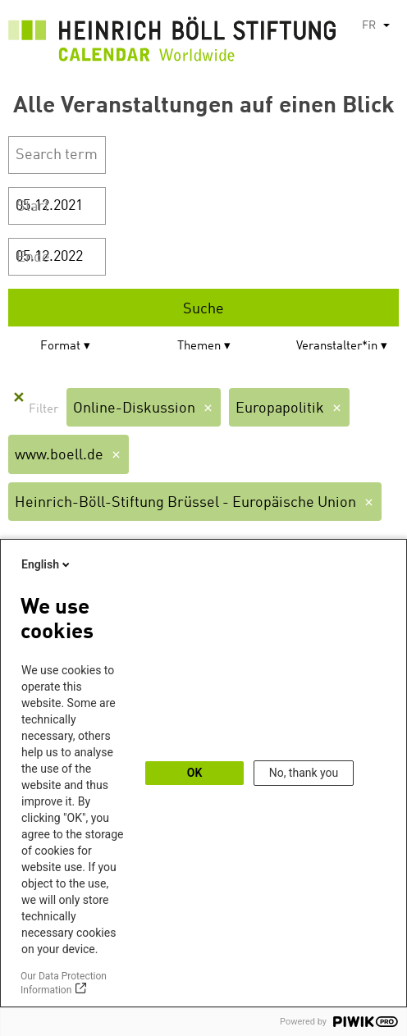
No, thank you (304, 772)
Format (60, 346)
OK (195, 772)
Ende (33, 257)
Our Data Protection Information (64, 983)
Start (32, 206)
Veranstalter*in (336, 346)
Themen (199, 346)
